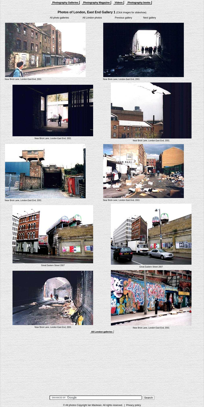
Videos (119, 2)
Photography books (139, 2)
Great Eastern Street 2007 (53, 265)
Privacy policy (133, 405)
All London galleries (101, 332)
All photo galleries (59, 17)
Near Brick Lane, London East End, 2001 (23, 79)
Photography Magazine (96, 2)
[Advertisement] (102, 364)
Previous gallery (123, 17)
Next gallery (149, 17)
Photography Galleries (65, 2)
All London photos (92, 17)
